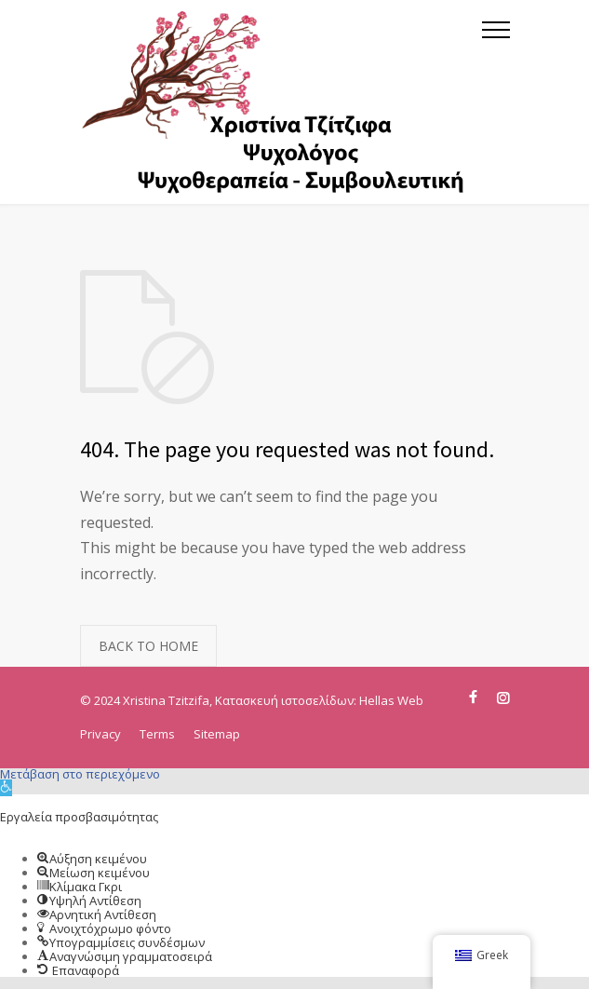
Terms (157, 733)
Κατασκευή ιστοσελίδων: (287, 700)
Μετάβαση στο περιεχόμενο (80, 773)
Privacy (100, 733)
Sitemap (217, 733)
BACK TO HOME (148, 646)
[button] (6, 787)
